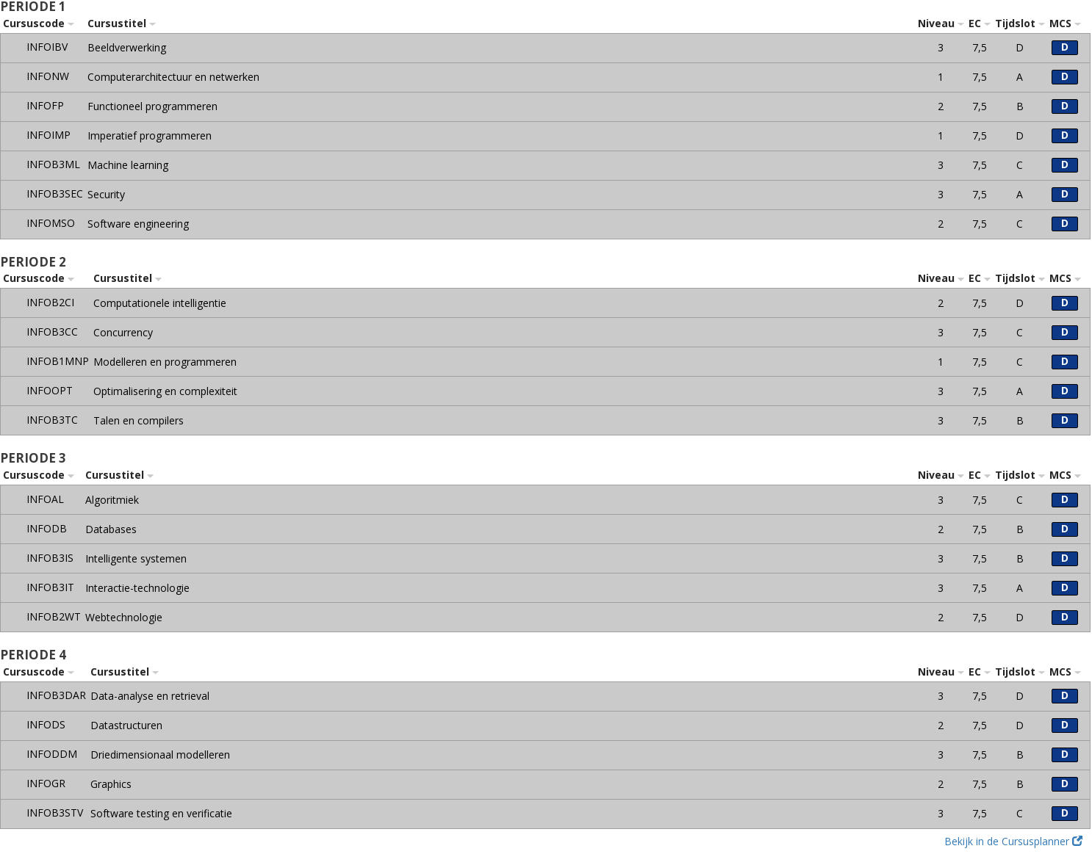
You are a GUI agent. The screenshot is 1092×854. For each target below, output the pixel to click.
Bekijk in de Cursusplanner (1013, 841)
